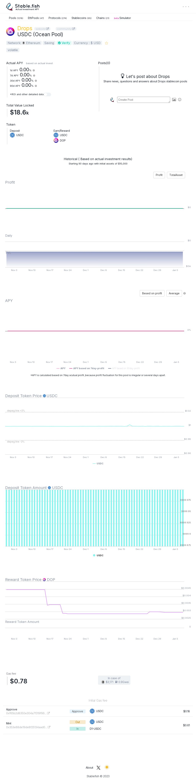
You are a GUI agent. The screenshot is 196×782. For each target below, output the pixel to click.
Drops (24, 28)
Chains (102, 18)
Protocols (58, 18)
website (42, 28)
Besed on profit (152, 293)
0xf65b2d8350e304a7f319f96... (28, 713)
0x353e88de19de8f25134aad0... (28, 727)
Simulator (122, 18)
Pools (16, 18)
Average (174, 293)
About (89, 767)
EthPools (36, 18)
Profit (159, 175)
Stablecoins (81, 18)
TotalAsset (176, 175)
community (66, 28)
